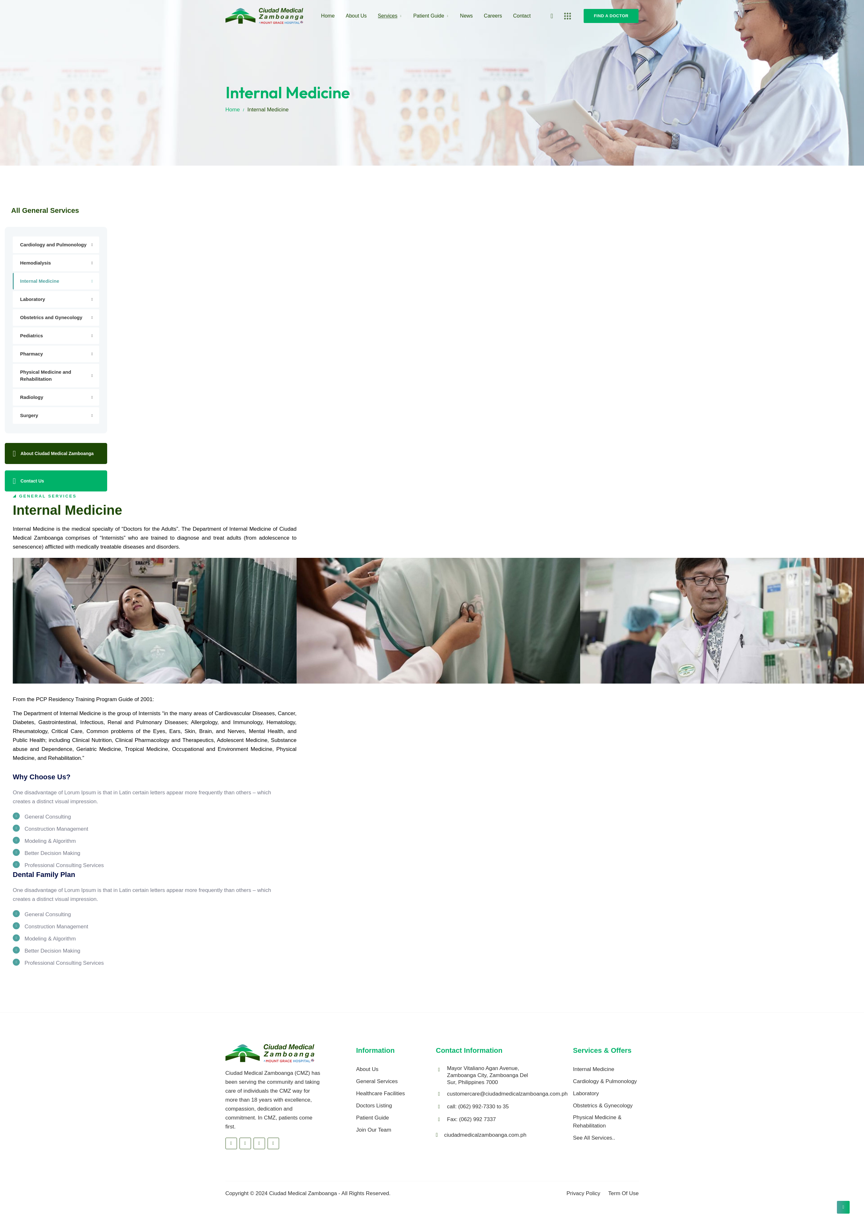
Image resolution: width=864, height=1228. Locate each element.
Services (387, 16)
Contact (522, 16)
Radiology (31, 397)
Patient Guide (428, 16)
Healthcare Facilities (380, 1093)
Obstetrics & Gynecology (603, 1106)
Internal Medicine (39, 281)
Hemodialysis (35, 263)
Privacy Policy (583, 1193)
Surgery (29, 415)
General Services (377, 1081)
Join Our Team (373, 1130)
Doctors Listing (374, 1106)
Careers (493, 16)
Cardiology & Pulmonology (605, 1081)
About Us (356, 16)
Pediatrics (31, 335)
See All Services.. (594, 1138)
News (466, 16)
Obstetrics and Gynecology (51, 317)
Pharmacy (31, 353)
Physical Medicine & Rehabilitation (597, 1121)
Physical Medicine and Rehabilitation (45, 375)
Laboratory (32, 299)
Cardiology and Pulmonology (53, 244)
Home (328, 16)
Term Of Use (623, 1193)
